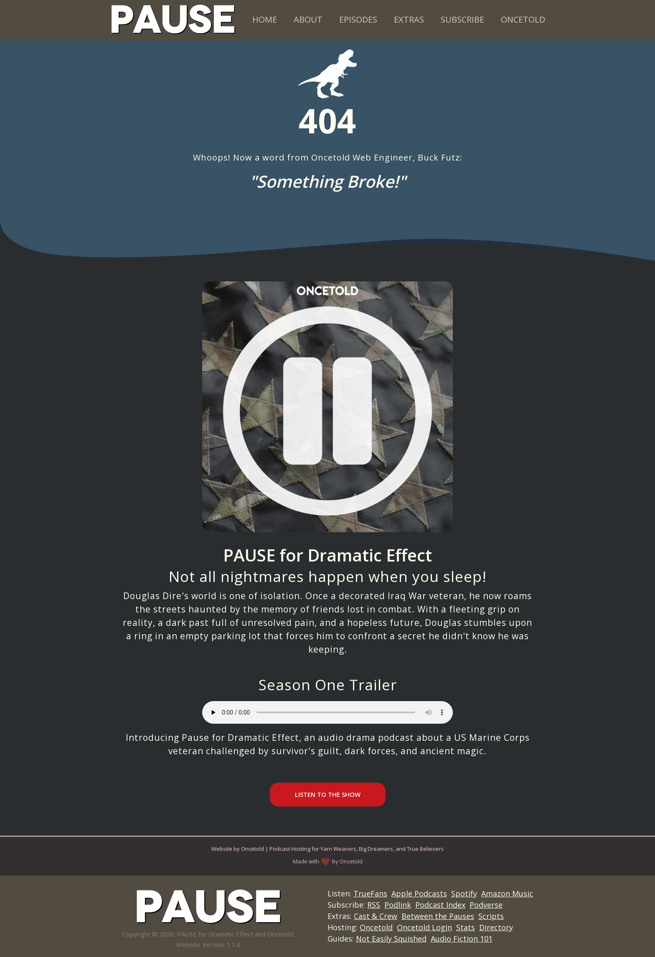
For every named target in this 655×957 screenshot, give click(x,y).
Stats (465, 927)
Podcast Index (440, 905)
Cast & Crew (375, 916)
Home (264, 19)
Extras (409, 19)
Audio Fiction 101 (462, 939)
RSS (373, 905)
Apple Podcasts (419, 893)
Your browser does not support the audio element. (327, 712)
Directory (496, 927)
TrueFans (370, 893)
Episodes (358, 19)
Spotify (464, 893)
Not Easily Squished (391, 939)
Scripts (491, 916)
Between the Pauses (437, 916)
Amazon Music (507, 893)
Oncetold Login (424, 927)
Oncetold (523, 19)
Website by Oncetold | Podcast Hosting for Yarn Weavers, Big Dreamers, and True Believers (327, 848)
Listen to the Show (328, 794)
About (308, 19)
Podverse (486, 905)
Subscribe (462, 19)
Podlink (397, 905)
